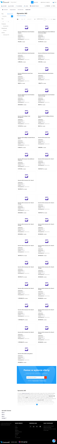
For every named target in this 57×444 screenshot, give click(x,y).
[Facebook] (30, 426)
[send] (45, 377)
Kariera (16, 428)
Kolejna (54, 19)
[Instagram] (40, 426)
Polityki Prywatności (43, 380)
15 (51, 19)
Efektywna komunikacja (47, 427)
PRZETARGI (47, 6)
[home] (5, 2)
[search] (32, 2)
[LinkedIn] (33, 426)
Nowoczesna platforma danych (49, 426)
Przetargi (16, 434)
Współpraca (17, 433)
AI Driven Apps (46, 430)
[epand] (14, 6)
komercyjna (23, 37)
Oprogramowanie (13, 9)
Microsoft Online (20, 9)
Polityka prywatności (18, 431)
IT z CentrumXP (17, 437)
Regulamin (17, 430)
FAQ (15, 436)
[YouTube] (37, 426)
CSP (23, 36)
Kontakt (36, 2)
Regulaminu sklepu (36, 380)
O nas (16, 426)
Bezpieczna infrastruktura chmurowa (50, 428)
